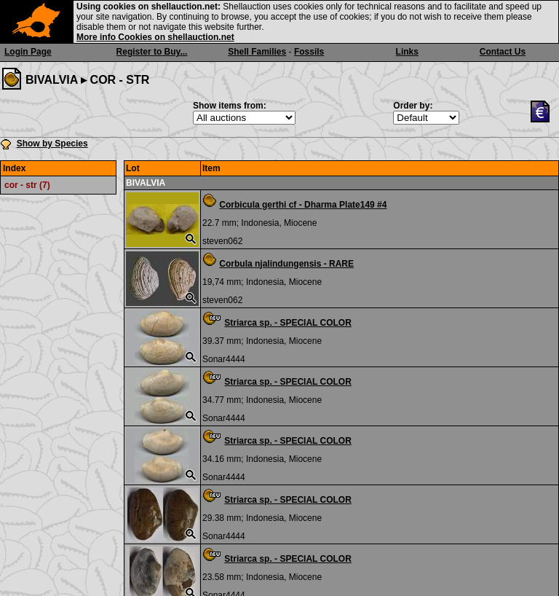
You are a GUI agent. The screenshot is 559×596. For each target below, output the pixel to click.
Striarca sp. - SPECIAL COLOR (288, 323)
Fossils (309, 52)
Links (407, 52)
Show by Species (52, 143)
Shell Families (257, 52)
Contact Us (503, 52)
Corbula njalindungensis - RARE (286, 264)
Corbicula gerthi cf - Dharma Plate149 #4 (302, 205)
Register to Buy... (152, 52)
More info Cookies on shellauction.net (155, 37)
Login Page (28, 52)
